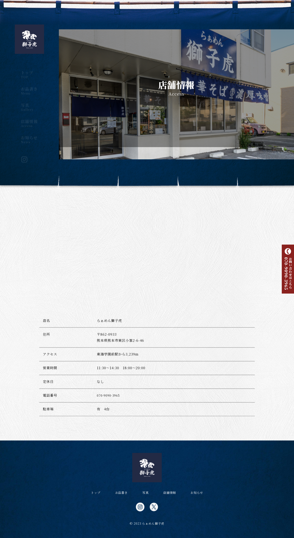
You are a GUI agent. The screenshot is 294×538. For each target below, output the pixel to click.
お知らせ (29, 135)
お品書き (29, 87)
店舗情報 (29, 119)
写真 (29, 103)
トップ (29, 70)
